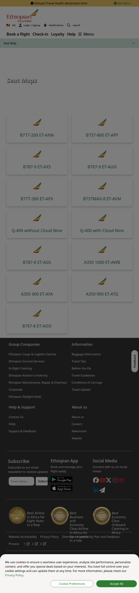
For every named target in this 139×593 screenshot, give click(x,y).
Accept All (116, 584)
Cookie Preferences (72, 584)
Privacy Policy (14, 575)
